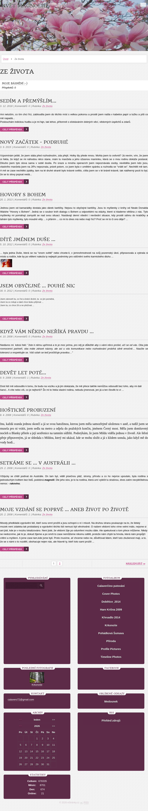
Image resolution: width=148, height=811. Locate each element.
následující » (135, 563)
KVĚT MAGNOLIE (24, 6)
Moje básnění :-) (14, 83)
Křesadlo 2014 (111, 617)
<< (20, 719)
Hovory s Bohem (23, 194)
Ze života (47, 106)
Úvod (5, 59)
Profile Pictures (111, 649)
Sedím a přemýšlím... (28, 101)
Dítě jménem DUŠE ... (27, 239)
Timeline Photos (111, 656)
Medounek (111, 701)
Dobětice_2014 (111, 601)
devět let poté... (23, 372)
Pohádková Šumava (111, 633)
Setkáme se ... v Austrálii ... (38, 463)
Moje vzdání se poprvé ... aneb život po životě (64, 509)
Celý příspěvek (12, 129)
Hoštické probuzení (28, 410)
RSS (86, 802)
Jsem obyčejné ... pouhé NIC (37, 286)
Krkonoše (111, 625)
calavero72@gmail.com (21, 699)
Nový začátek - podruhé (34, 142)
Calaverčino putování (111, 585)
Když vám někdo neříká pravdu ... (47, 331)
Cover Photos (111, 593)
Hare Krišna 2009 (111, 609)
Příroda (111, 641)
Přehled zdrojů (111, 720)
